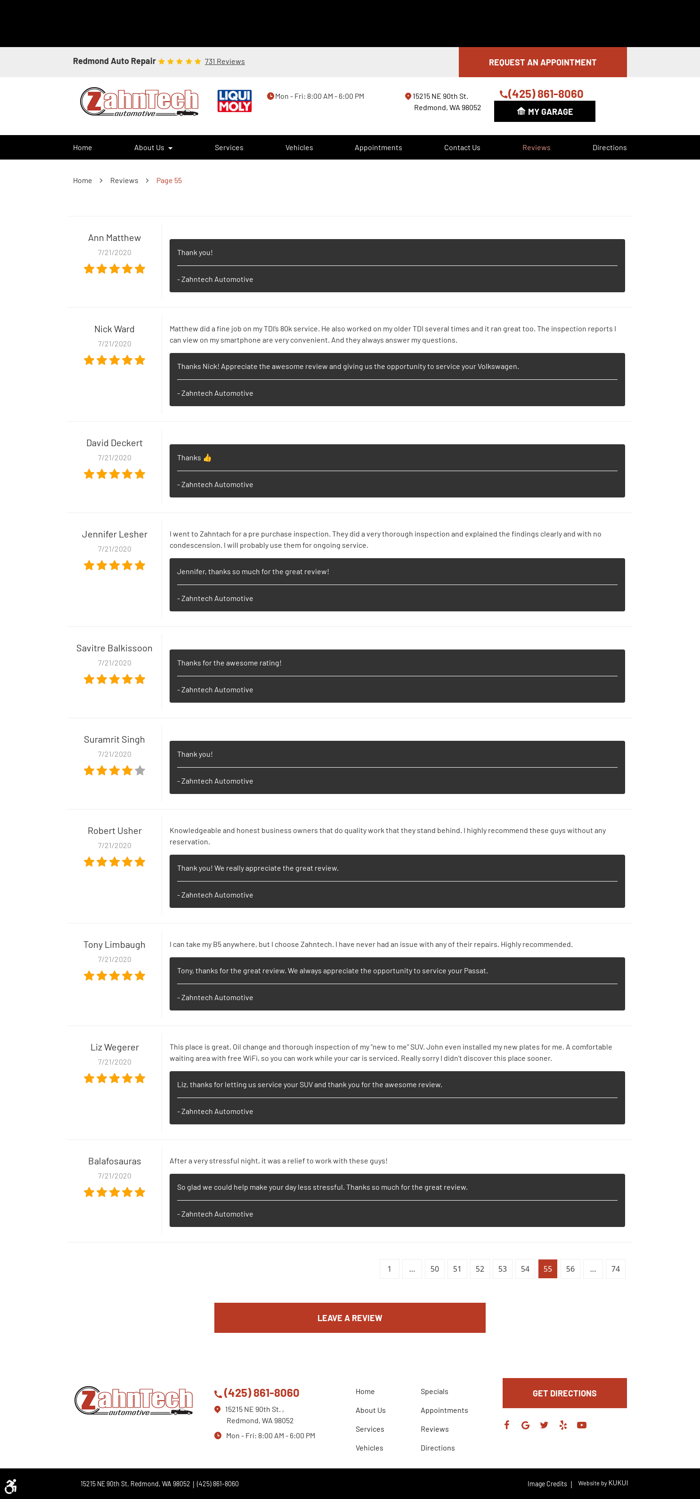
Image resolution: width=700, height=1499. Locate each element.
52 (480, 1269)
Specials (434, 1391)
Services (229, 147)
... (412, 1269)
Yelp (562, 1425)
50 (435, 1269)
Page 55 (169, 180)
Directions (610, 147)
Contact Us (462, 147)
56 (570, 1269)
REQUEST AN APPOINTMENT (543, 62)
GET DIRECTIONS (565, 1393)
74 (615, 1269)
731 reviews (225, 61)
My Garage (550, 111)
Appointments (378, 147)
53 (502, 1269)
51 (457, 1269)
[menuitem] (82, 147)
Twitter (544, 1425)
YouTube (581, 1425)
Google (525, 1425)
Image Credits (550, 1484)
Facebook (506, 1425)
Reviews (536, 147)
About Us (149, 147)
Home (82, 147)
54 (525, 1269)
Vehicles (299, 147)
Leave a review (350, 1318)
